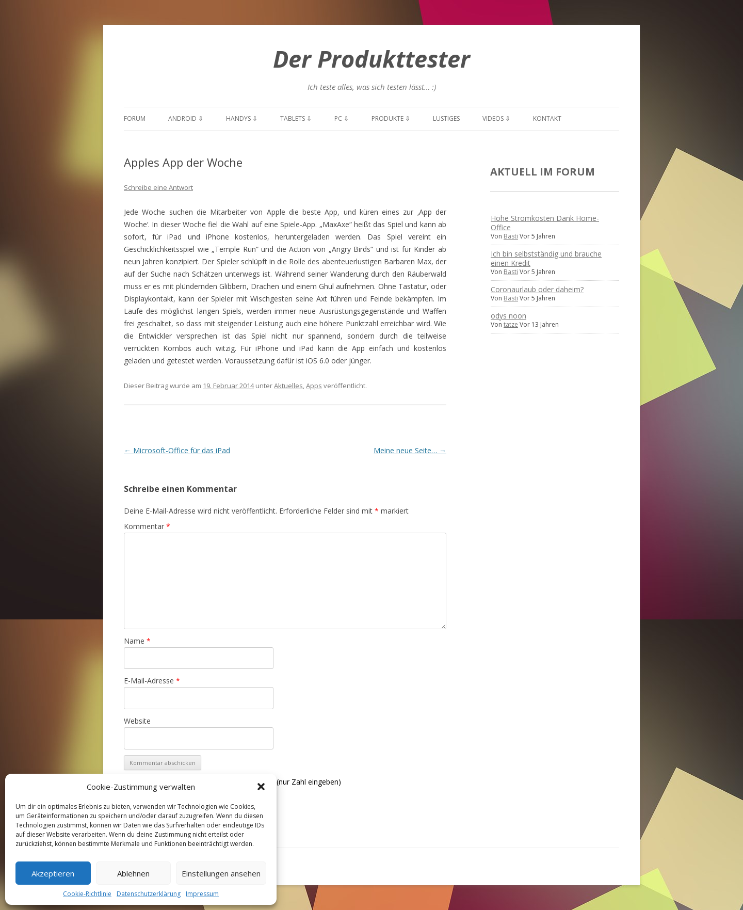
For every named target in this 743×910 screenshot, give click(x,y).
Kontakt (547, 118)
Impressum (202, 893)
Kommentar (147, 526)
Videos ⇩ (496, 118)
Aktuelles (288, 385)
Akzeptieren (52, 873)
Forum (135, 118)
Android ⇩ (185, 118)
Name (137, 641)
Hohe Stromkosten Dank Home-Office (545, 222)
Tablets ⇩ (296, 118)
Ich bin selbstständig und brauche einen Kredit (546, 258)
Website (137, 721)
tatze (511, 324)
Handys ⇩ (241, 118)
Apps (314, 385)
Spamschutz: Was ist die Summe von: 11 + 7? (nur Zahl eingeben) (232, 782)
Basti (511, 236)
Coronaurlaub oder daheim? (537, 289)
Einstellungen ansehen (221, 873)
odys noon (508, 316)
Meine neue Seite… (410, 450)
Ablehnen (133, 873)
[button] (261, 786)
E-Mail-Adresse (152, 680)
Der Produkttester (371, 58)
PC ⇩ (341, 118)
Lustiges (446, 118)
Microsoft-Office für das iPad (177, 450)
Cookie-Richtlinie (87, 893)
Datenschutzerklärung (149, 893)
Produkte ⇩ (391, 118)
